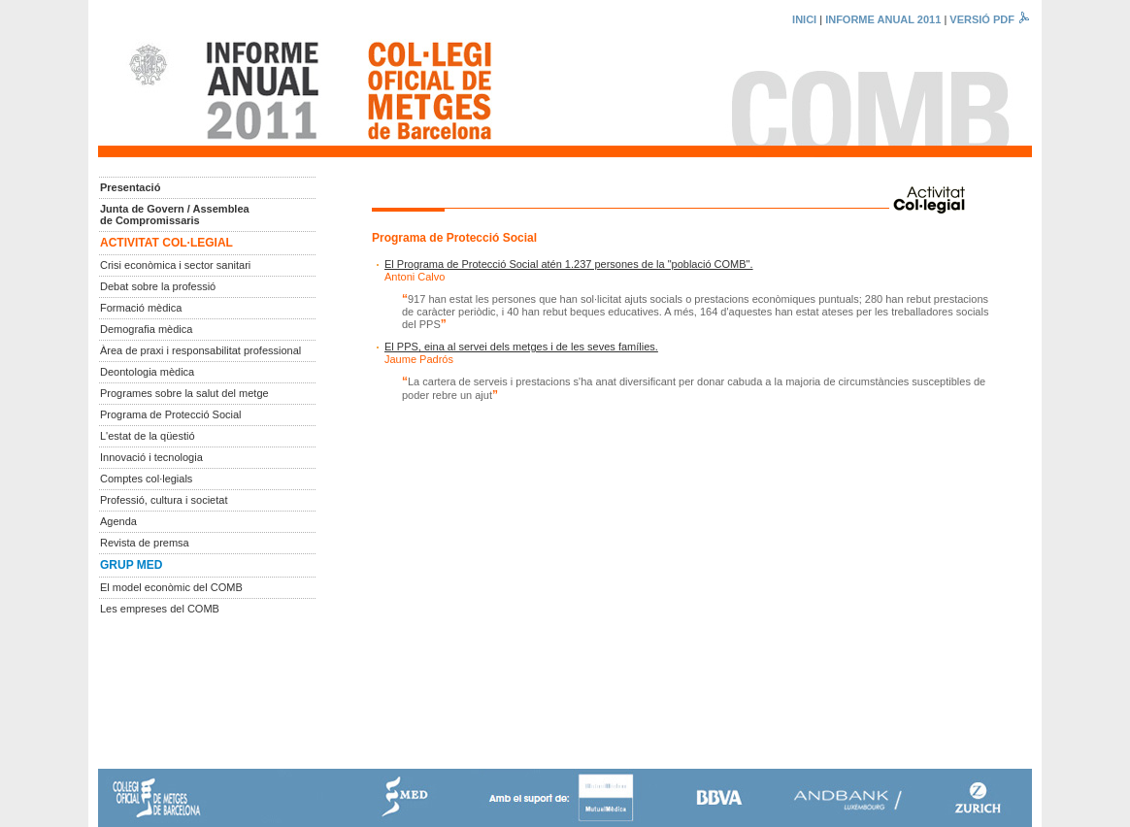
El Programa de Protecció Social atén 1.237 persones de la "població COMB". (568, 264)
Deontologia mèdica (147, 372)
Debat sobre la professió (158, 286)
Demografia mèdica (146, 329)
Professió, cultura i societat (163, 500)
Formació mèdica (141, 308)
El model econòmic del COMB (171, 587)
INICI (804, 19)
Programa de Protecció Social (171, 414)
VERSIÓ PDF (990, 19)
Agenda (118, 521)
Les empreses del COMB (159, 608)
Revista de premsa (144, 542)
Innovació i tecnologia (151, 457)
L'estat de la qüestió (147, 436)
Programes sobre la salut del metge (184, 393)
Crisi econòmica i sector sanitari (175, 265)
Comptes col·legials (146, 478)
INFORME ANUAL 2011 (883, 19)
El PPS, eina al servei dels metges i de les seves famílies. (521, 346)
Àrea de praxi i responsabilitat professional (200, 350)
